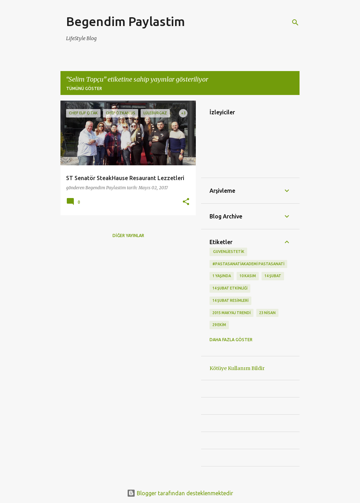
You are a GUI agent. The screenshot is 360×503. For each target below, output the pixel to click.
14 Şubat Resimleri (230, 300)
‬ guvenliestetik (228, 251)
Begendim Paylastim (125, 21)
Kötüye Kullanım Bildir (237, 368)
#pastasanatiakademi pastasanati (248, 264)
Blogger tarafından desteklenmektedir (180, 493)
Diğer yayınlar (128, 235)
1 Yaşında (221, 276)
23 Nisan (267, 313)
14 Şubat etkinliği (230, 288)
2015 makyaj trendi (231, 313)
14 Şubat (272, 276)
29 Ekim (219, 325)
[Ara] (295, 22)
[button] (186, 202)
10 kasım (247, 276)
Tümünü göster (84, 88)
